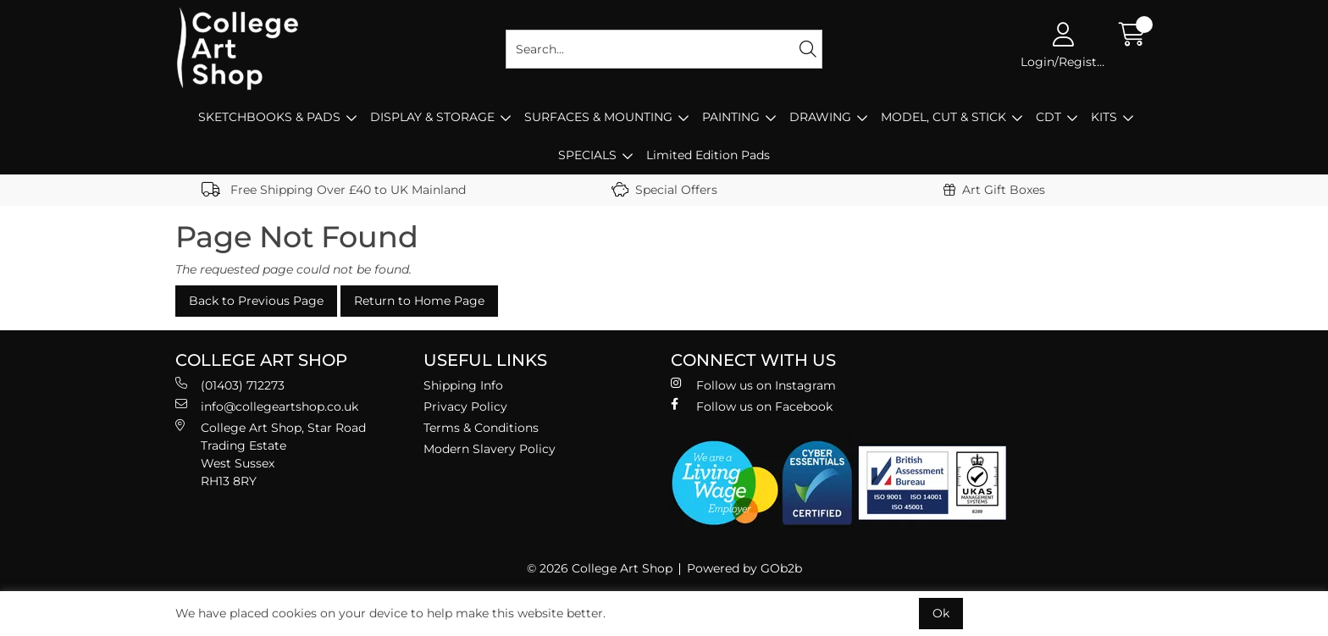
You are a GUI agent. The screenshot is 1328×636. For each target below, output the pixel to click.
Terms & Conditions (481, 427)
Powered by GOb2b (744, 568)
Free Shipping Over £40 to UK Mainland (334, 189)
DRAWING (820, 116)
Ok (940, 613)
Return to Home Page (419, 300)
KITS (1104, 116)
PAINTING (731, 116)
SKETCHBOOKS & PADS (269, 116)
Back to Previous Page (256, 300)
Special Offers (664, 189)
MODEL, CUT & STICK (943, 116)
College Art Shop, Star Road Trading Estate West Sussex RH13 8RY (270, 454)
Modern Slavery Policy (489, 448)
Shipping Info (463, 385)
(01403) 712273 (230, 385)
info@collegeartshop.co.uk (266, 406)
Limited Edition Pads (708, 155)
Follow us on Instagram (753, 385)
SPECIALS (587, 155)
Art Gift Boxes (994, 189)
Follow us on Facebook (752, 406)
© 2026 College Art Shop (599, 568)
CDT (1048, 116)
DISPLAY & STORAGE (432, 116)
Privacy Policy (465, 406)
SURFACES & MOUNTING (598, 116)
